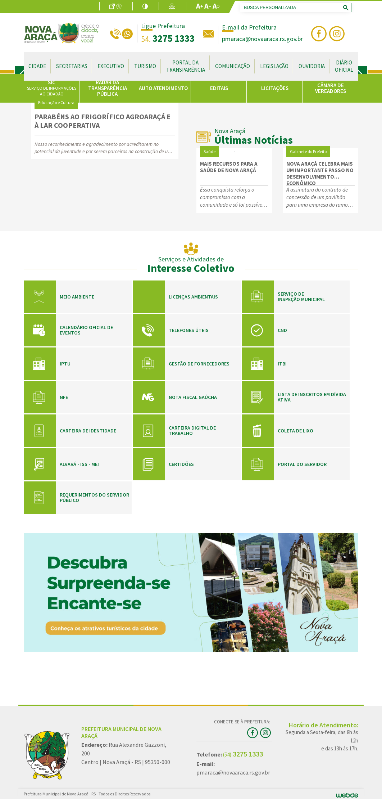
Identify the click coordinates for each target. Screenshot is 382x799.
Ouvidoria (312, 66)
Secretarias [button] (71, 66)
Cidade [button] (37, 66)
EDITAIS (219, 88)
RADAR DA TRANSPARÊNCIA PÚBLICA (107, 88)
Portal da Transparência (185, 66)
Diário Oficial (344, 66)
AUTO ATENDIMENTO (163, 88)
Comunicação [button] (232, 66)
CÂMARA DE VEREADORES (330, 88)
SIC (51, 87)
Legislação (274, 66)
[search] (294, 7)
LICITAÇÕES (274, 88)
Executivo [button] (110, 66)
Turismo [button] (145, 66)
